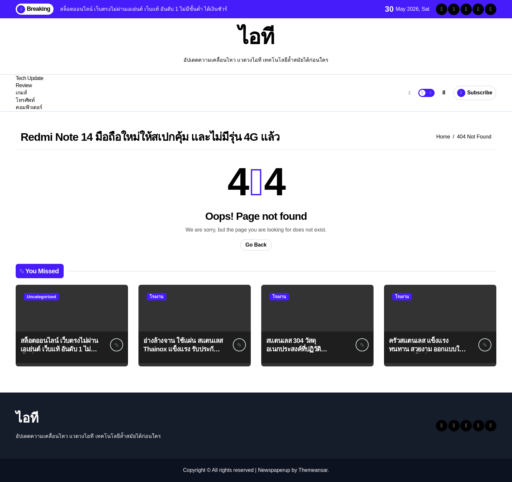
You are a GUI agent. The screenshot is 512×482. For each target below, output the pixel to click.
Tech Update (29, 78)
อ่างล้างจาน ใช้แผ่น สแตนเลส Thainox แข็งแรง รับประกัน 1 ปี (183, 349)
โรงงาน (156, 296)
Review (24, 85)
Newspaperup (274, 470)
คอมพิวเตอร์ (29, 107)
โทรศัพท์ (25, 100)
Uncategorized (41, 296)
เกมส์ (21, 92)
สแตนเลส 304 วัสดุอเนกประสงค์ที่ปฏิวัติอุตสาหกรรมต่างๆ (293, 349)
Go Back (256, 245)
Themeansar (313, 470)
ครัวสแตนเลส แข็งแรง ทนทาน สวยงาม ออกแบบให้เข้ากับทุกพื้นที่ (426, 349)
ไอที (256, 37)
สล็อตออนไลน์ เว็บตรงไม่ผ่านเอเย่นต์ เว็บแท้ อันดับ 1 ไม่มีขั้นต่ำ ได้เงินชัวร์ (59, 349)
